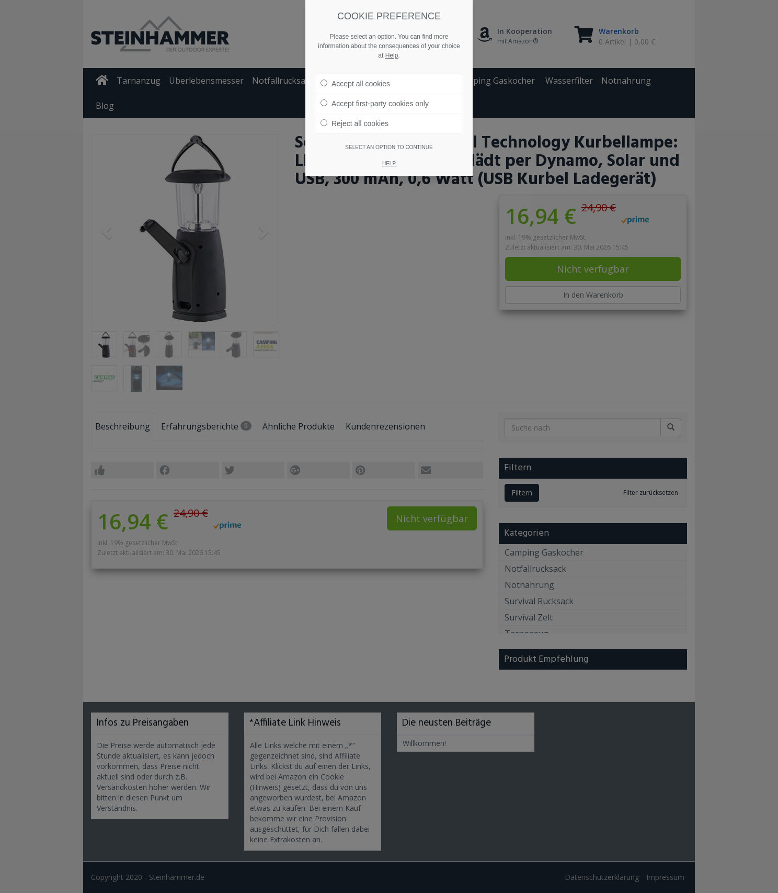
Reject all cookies (354, 123)
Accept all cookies (355, 83)
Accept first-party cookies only (375, 103)
